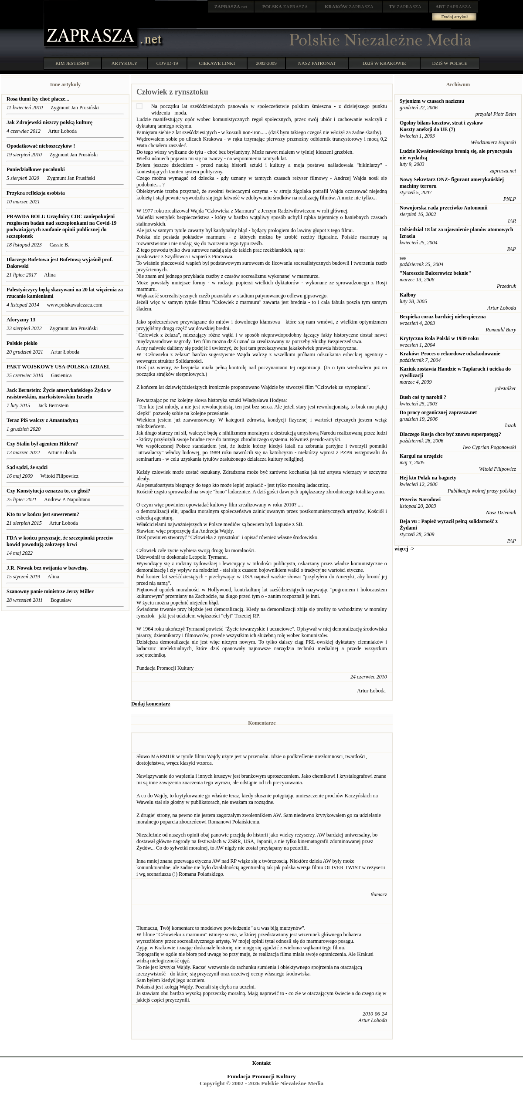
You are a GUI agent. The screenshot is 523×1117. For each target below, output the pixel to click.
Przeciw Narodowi (420, 499)
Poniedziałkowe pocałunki (36, 169)
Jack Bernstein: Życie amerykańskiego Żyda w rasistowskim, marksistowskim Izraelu (59, 393)
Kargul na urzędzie (421, 456)
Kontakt (261, 1063)
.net (231, 6)
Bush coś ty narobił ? (423, 397)
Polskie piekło (22, 343)
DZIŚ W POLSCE (449, 63)
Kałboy (408, 295)
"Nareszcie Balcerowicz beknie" (435, 273)
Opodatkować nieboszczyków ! (41, 146)
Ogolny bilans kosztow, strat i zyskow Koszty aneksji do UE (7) (441, 126)
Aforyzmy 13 (21, 320)
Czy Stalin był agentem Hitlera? (42, 444)
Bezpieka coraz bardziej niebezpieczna (443, 317)
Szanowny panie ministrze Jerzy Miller (50, 591)
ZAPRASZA (285, 6)
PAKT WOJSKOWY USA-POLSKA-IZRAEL (58, 367)
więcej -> (404, 549)
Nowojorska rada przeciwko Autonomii (444, 208)
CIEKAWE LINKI (217, 63)
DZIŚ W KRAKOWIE (384, 63)
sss (403, 258)
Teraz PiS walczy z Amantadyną (42, 420)
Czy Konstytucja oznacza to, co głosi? (48, 491)
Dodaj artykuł (454, 16)
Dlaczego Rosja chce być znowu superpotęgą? (450, 434)
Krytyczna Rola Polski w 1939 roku (439, 338)
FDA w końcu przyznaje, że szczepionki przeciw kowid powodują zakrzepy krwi (60, 541)
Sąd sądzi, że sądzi (27, 467)
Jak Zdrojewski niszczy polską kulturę (49, 122)
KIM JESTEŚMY (72, 63)
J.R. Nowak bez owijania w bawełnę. (47, 568)
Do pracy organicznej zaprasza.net (438, 412)
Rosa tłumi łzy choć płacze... (38, 99)
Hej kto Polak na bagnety (428, 478)
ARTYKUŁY (125, 63)
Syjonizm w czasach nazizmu (432, 101)
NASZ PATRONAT (317, 63)
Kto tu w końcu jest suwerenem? (43, 514)
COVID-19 (167, 63)
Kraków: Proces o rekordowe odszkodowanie (450, 354)
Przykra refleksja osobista (36, 193)
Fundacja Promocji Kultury (261, 1076)
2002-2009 (266, 63)
